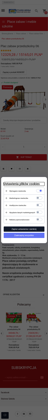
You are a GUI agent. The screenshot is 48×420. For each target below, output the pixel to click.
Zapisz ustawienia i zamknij (24, 229)
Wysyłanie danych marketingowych (22, 213)
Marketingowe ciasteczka (18, 198)
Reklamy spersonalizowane (19, 220)
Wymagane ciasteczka (17, 191)
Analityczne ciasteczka (17, 205)
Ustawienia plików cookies (22, 184)
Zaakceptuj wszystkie (24, 235)
